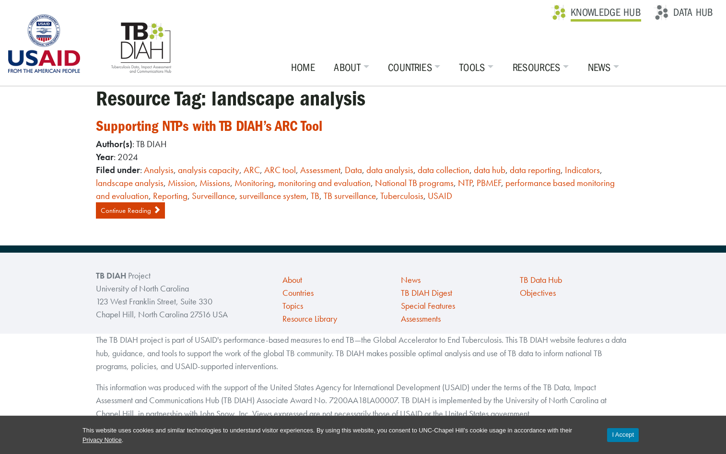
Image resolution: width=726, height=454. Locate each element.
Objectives (538, 293)
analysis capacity (208, 170)
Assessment (320, 170)
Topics (292, 306)
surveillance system (272, 196)
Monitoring (254, 183)
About (347, 67)
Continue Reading (130, 210)
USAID (440, 196)
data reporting (535, 170)
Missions (214, 183)
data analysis (389, 170)
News (599, 67)
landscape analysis (130, 183)
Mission (181, 183)
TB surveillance (350, 196)
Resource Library (309, 319)
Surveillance (213, 196)
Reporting (170, 196)
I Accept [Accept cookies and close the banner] (623, 434)
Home (303, 67)
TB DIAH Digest (426, 293)
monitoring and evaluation (324, 183)
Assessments (421, 319)
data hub (489, 170)
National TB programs (414, 183)
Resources (537, 67)
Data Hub (693, 12)
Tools (472, 67)
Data (353, 170)
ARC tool (280, 170)
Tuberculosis (401, 196)
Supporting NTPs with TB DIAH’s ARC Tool (209, 126)
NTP (465, 183)
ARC (252, 170)
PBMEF (489, 183)
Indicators (582, 170)
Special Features (428, 306)
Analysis (159, 170)
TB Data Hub (541, 280)
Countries (410, 67)
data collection (443, 170)
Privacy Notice (102, 439)
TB (315, 196)
